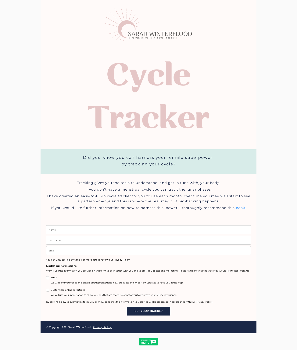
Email (117, 280)
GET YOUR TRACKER (148, 311)
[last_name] (148, 240)
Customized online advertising (114, 292)
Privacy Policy (102, 327)
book (240, 208)
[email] (148, 250)
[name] (148, 229)
